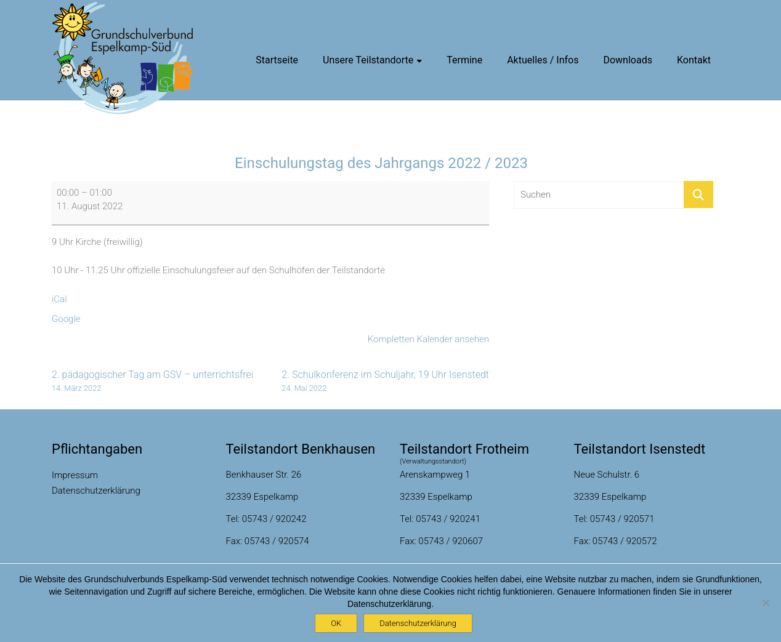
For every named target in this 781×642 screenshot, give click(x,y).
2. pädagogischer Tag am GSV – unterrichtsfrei (152, 381)
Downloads (627, 60)
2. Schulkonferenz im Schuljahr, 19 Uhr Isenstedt (385, 381)
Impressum (75, 475)
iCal (59, 299)
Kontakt (694, 60)
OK (336, 623)
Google (66, 318)
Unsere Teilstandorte (368, 60)
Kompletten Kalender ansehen (428, 339)
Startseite (277, 60)
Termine (464, 60)
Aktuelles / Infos (542, 60)
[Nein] (765, 602)
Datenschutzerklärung (96, 490)
